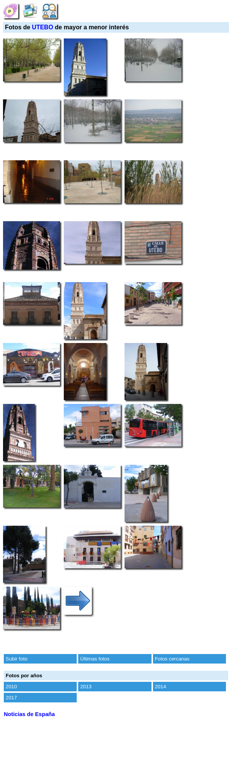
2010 (11, 686)
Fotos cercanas (172, 659)
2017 (11, 697)
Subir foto (16, 659)
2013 (86, 686)
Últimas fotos (94, 659)
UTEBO (42, 27)
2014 (160, 686)
